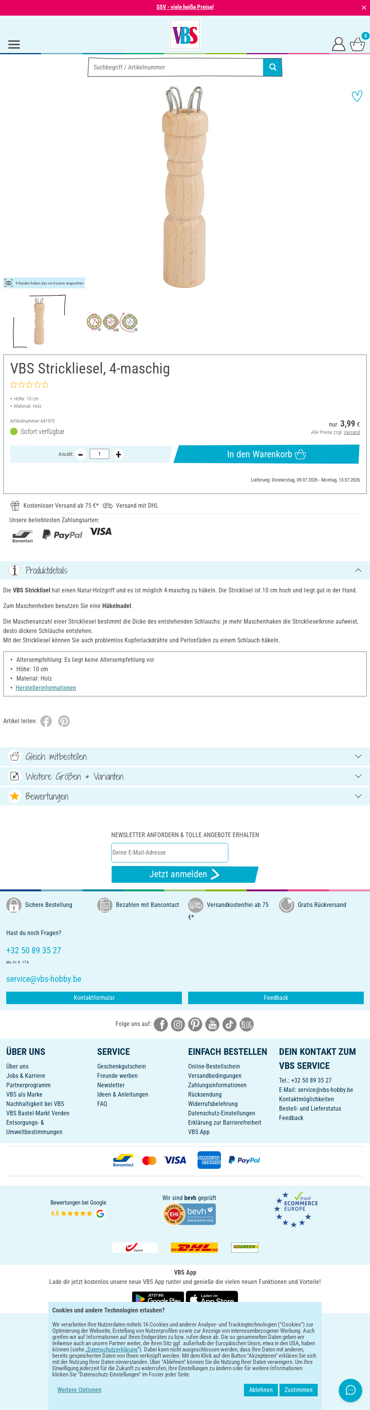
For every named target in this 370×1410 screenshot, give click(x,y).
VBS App (199, 1132)
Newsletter (111, 1085)
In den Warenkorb (266, 454)
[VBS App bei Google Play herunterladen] (159, 1299)
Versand (352, 432)
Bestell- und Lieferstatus (310, 1108)
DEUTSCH (185, 1324)
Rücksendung (205, 1094)
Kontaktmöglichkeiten (306, 1099)
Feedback (276, 997)
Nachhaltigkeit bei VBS (35, 1104)
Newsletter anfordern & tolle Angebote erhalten (185, 835)
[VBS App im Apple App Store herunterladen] (212, 1299)
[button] (11, 187)
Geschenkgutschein (121, 1066)
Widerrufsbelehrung (213, 1104)
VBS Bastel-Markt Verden (37, 1113)
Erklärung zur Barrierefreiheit (224, 1122)
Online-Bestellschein (214, 1066)
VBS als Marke (24, 1094)
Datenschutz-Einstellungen (221, 1113)
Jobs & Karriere (25, 1075)
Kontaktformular (94, 997)
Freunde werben (117, 1075)
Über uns (17, 1066)
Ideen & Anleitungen (122, 1094)
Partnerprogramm (28, 1085)
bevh (190, 1198)
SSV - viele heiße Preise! (185, 7)
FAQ (102, 1104)
